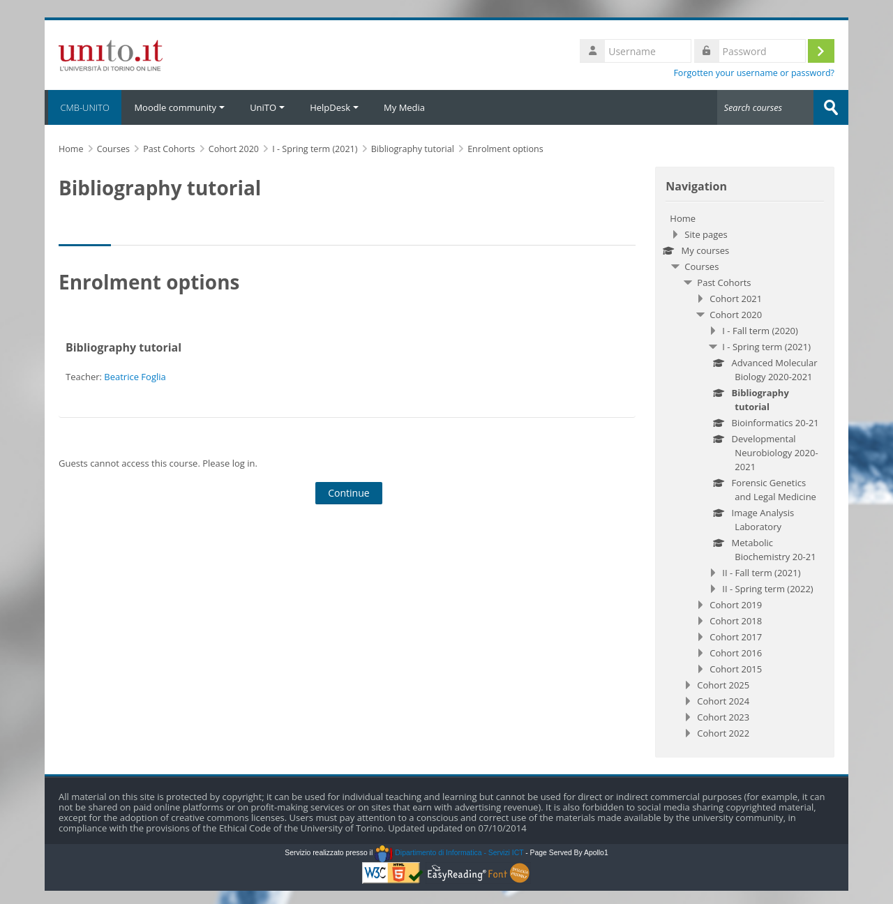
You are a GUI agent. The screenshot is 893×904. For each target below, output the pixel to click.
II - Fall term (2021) (761, 572)
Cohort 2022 (723, 733)
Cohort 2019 (736, 604)
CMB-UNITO (83, 107)
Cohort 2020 (736, 314)
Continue (349, 492)
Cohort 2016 (736, 653)
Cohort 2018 (736, 621)
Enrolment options (505, 149)
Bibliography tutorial (123, 347)
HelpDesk (334, 107)
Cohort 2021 (736, 298)
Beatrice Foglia (134, 376)
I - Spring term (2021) (766, 346)
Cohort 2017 (736, 637)
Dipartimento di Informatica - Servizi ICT (449, 853)
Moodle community (179, 107)
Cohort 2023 (723, 717)
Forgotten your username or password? (753, 73)
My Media (404, 107)
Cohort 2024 (723, 701)
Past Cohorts (724, 282)
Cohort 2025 (723, 685)
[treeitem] (745, 475)
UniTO (267, 107)
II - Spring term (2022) (767, 588)
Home (683, 218)
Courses (701, 266)
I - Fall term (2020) (760, 330)
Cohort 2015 (736, 669)
